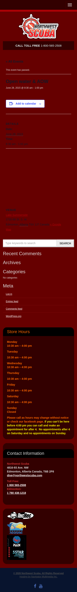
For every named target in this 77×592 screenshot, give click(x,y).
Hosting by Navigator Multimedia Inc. (38, 576)
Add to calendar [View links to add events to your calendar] (26, 103)
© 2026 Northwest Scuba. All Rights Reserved (38, 573)
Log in (9, 294)
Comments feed (14, 308)
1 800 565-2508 (16, 485)
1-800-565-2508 (39, 45)
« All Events (14, 61)
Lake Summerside (17, 215)
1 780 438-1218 (16, 492)
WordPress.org (13, 316)
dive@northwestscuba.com (24, 475)
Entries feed (12, 301)
